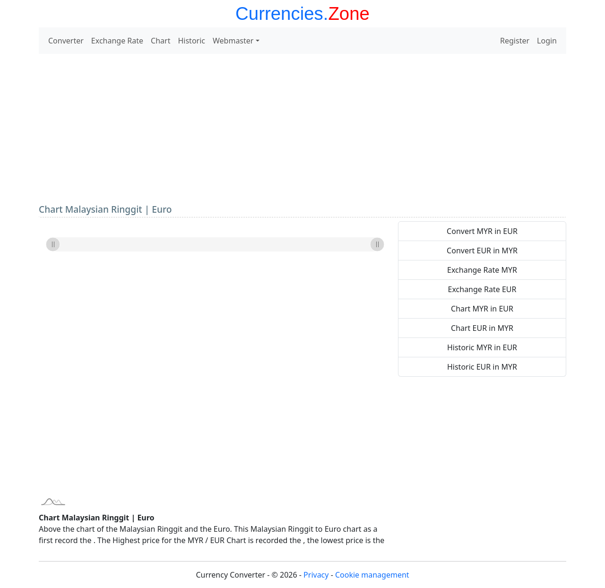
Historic (191, 40)
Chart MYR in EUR (482, 308)
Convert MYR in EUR (482, 231)
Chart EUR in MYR (482, 328)
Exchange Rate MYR (482, 270)
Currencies (279, 13)
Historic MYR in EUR (482, 347)
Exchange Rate (117, 40)
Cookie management (372, 575)
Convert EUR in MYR (482, 250)
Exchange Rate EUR (482, 289)
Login (547, 40)
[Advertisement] (302, 127)
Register (514, 40)
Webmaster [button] (233, 40)
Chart (160, 40)
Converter (66, 40)
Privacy (315, 575)
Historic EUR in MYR (482, 367)
